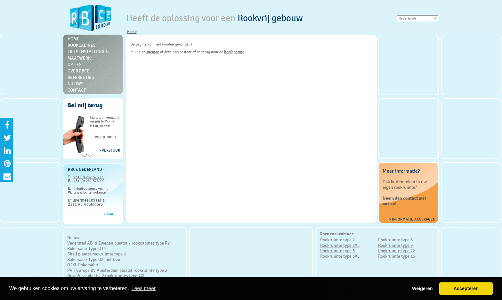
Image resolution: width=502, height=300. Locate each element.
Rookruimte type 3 (337, 250)
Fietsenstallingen (88, 51)
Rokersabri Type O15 (86, 248)
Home (132, 31)
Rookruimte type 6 (395, 239)
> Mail (109, 214)
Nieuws (76, 83)
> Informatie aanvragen (412, 219)
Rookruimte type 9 (395, 245)
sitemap (152, 52)
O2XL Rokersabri (82, 264)
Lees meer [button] (144, 288)
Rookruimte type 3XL (340, 256)
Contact (77, 90)
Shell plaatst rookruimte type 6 (96, 253)
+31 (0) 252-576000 (89, 177)
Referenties (81, 77)
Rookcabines (82, 45)
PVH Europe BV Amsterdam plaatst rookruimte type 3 (117, 270)
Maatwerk (79, 58)
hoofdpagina (234, 52)
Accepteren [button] (465, 288)
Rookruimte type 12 (396, 250)
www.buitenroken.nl (90, 192)
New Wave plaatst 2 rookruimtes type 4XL (106, 275)
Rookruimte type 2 (337, 239)
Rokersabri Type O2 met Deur (94, 259)
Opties (75, 64)
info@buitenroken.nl (91, 188)
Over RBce (78, 70)
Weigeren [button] (422, 288)
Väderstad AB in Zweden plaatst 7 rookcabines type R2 (118, 243)
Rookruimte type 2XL (340, 245)
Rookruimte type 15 (396, 256)
